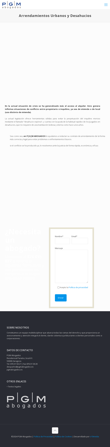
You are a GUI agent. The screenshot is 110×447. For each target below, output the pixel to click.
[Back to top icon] (55, 430)
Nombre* (62, 239)
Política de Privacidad (43, 436)
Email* (80, 239)
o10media (94, 436)
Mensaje (71, 265)
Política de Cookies (63, 436)
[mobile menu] (106, 4)
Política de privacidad (78, 287)
